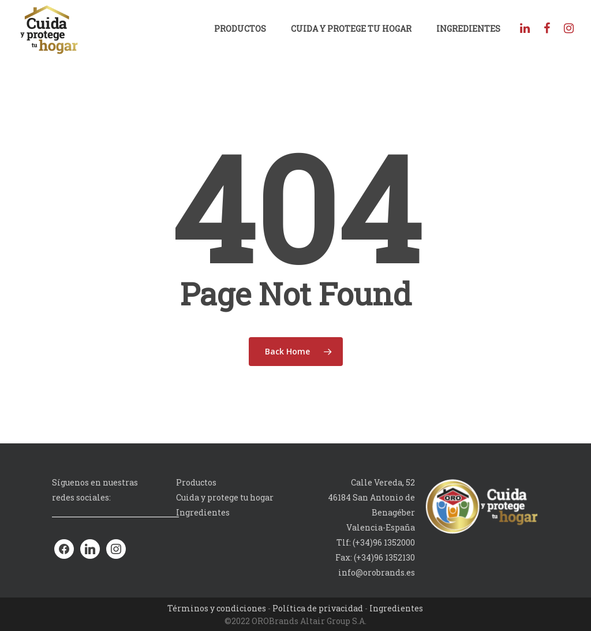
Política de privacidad (317, 608)
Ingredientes (468, 28)
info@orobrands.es (376, 572)
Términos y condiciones (216, 608)
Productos (240, 28)
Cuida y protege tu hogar (351, 28)
